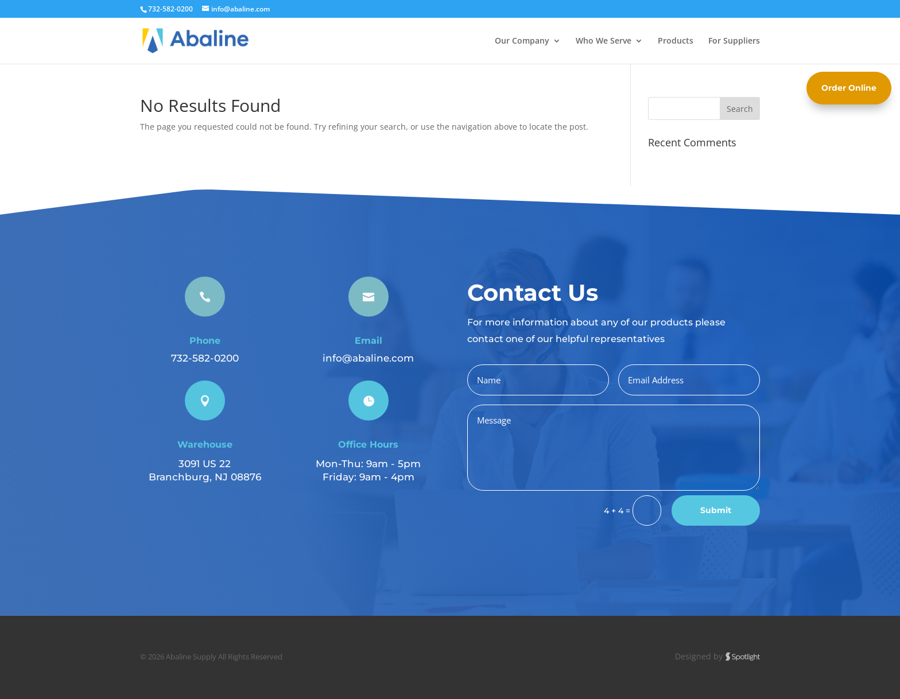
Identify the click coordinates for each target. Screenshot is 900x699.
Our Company (522, 41)
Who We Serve (603, 41)
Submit (715, 510)
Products (675, 41)
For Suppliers (734, 41)
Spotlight (743, 657)
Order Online (848, 88)
